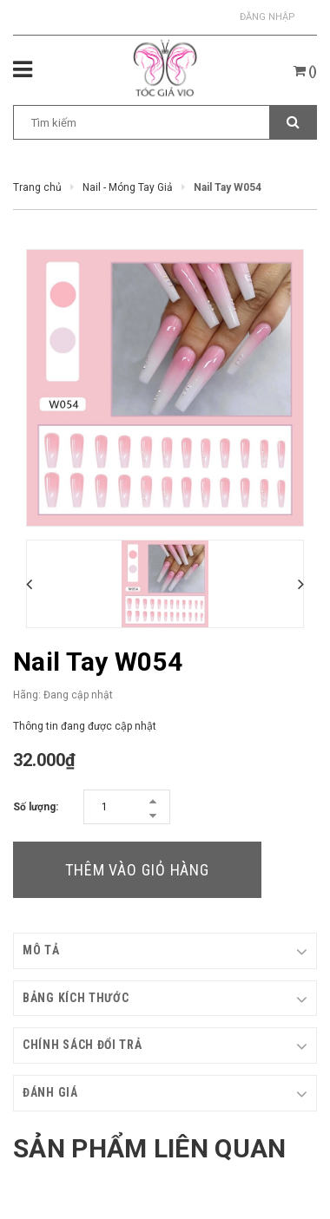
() (305, 71)
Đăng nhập (267, 17)
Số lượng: (35, 807)
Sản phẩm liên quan (149, 1148)
